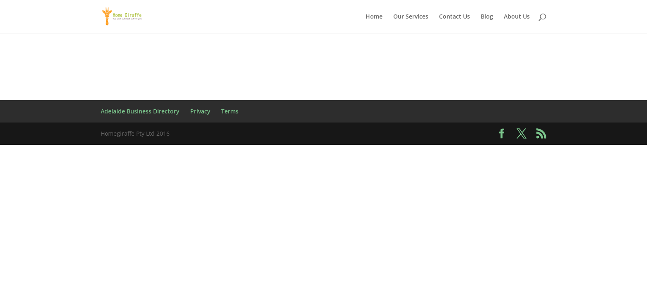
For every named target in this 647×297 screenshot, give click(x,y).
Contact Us (454, 17)
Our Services (410, 17)
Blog (487, 17)
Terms (229, 111)
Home (374, 17)
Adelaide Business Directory (140, 111)
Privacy (200, 111)
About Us (517, 17)
